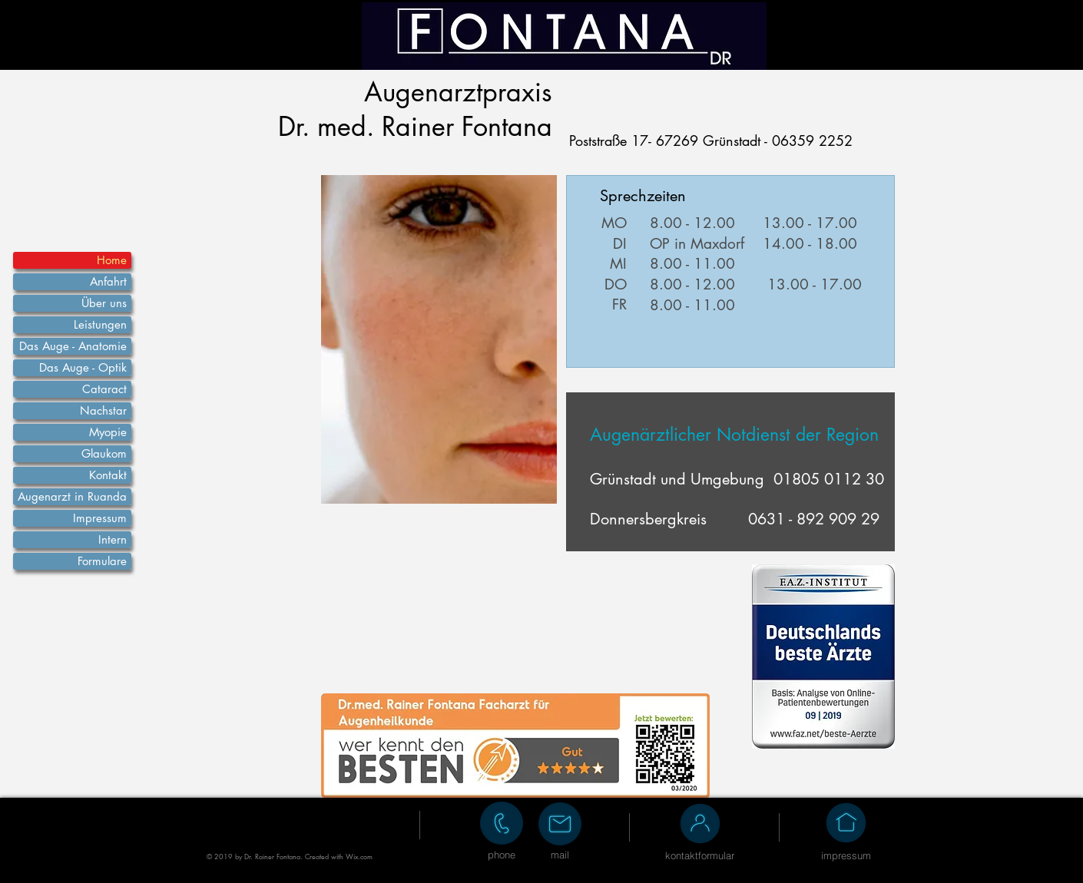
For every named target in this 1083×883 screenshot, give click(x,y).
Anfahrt (108, 281)
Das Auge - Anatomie (73, 346)
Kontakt (108, 475)
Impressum (100, 518)
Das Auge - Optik (83, 367)
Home (112, 260)
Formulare (102, 561)
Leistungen (100, 324)
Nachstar (103, 410)
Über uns (104, 303)
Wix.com (359, 856)
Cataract (104, 389)
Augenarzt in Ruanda (72, 496)
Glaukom (104, 453)
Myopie (108, 432)
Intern (112, 539)
